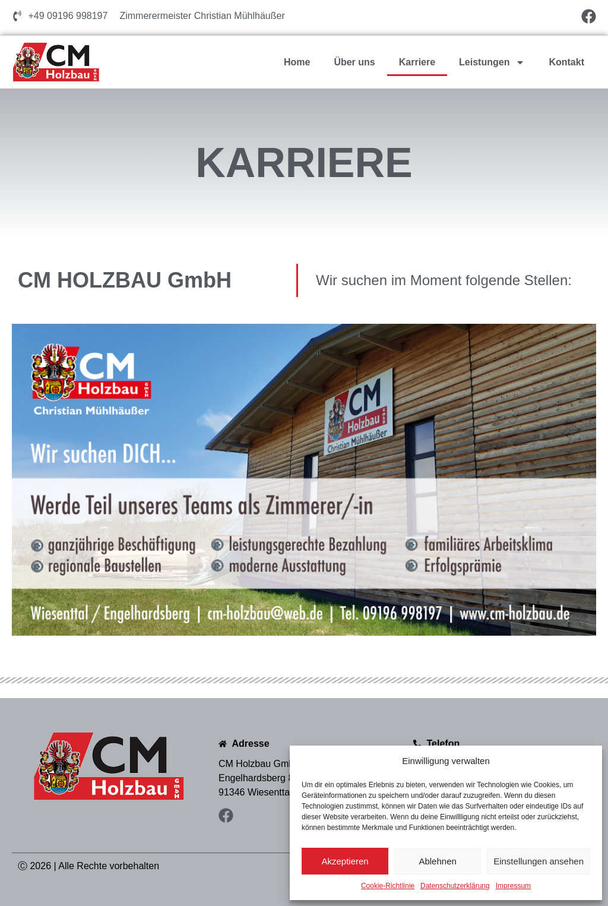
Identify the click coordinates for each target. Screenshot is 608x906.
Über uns (354, 62)
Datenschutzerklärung (455, 886)
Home (297, 62)
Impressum (513, 886)
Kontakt (566, 62)
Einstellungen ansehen (538, 861)
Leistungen (492, 62)
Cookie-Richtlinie (387, 886)
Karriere (417, 62)
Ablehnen (437, 861)
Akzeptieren (344, 861)
